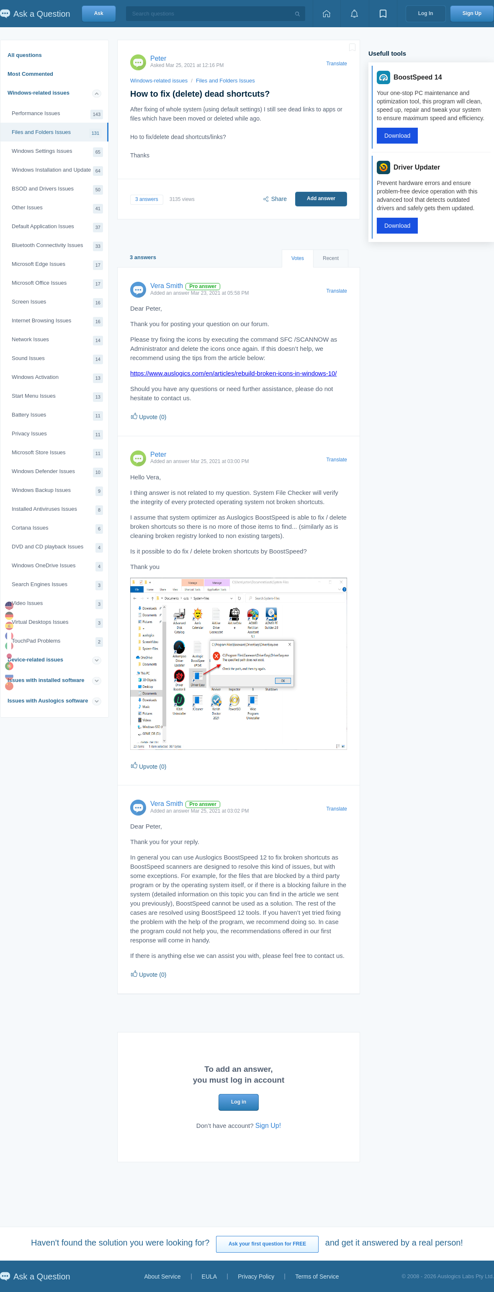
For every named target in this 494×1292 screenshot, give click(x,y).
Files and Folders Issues (57, 133)
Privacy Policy (256, 1276)
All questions (25, 55)
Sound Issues (57, 359)
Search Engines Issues (57, 585)
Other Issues (57, 209)
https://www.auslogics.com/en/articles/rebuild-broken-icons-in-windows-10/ (233, 373)
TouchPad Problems (57, 642)
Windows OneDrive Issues (57, 566)
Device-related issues (35, 659)
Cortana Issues (57, 529)
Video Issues (57, 604)
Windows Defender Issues (57, 472)
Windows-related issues (38, 93)
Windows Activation (57, 378)
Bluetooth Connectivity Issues (57, 246)
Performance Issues (57, 114)
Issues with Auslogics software (48, 700)
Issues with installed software (46, 680)
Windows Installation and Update (57, 171)
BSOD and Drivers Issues (57, 190)
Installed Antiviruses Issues (57, 510)
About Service (162, 1276)
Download (397, 135)
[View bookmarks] (383, 13)
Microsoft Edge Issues (57, 265)
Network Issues (57, 340)
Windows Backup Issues (57, 491)
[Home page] (326, 13)
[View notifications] (354, 13)
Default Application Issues (57, 227)
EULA (209, 1276)
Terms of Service (317, 1276)
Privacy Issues (57, 435)
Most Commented (30, 74)
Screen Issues (57, 303)
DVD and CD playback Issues (57, 548)
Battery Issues (57, 416)
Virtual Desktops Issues (57, 623)
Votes (297, 258)
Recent (331, 258)
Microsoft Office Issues (57, 284)
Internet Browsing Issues (57, 322)
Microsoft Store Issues (57, 453)
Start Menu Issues (57, 397)
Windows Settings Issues (57, 152)
